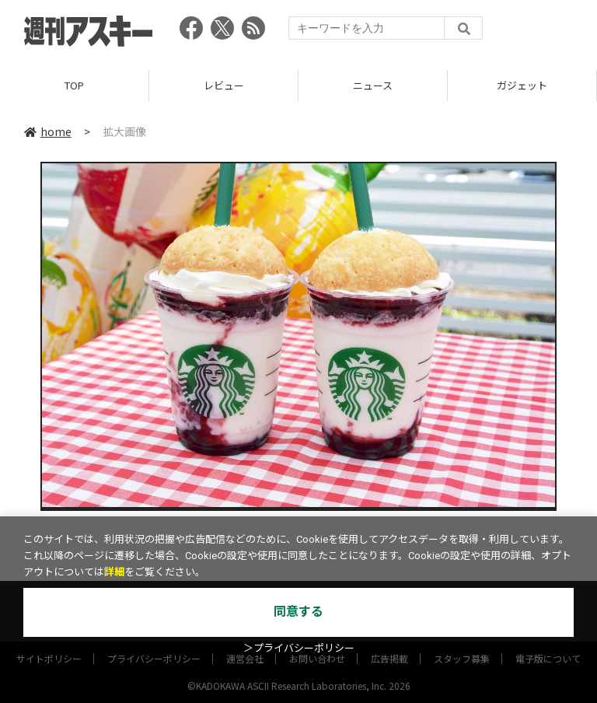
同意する (298, 611)
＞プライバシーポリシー (298, 648)
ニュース (373, 85)
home (48, 131)
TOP (74, 85)
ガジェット (522, 85)
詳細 (114, 572)
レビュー (224, 85)
